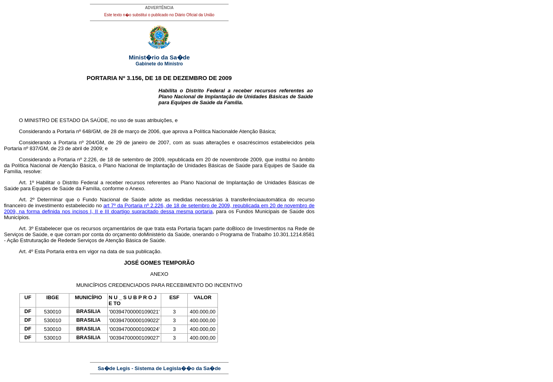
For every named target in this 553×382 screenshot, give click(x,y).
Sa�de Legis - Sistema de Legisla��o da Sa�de (159, 368)
